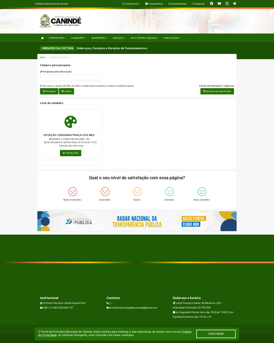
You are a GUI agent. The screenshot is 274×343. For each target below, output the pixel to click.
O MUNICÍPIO (78, 38)
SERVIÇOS (119, 38)
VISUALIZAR (70, 153)
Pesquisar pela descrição (56, 71)
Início (43, 57)
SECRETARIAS (99, 38)
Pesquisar (49, 91)
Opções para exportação (217, 91)
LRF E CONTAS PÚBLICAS (144, 38)
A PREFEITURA (57, 38)
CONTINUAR (216, 333)
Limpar (66, 91)
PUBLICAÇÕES (172, 38)
